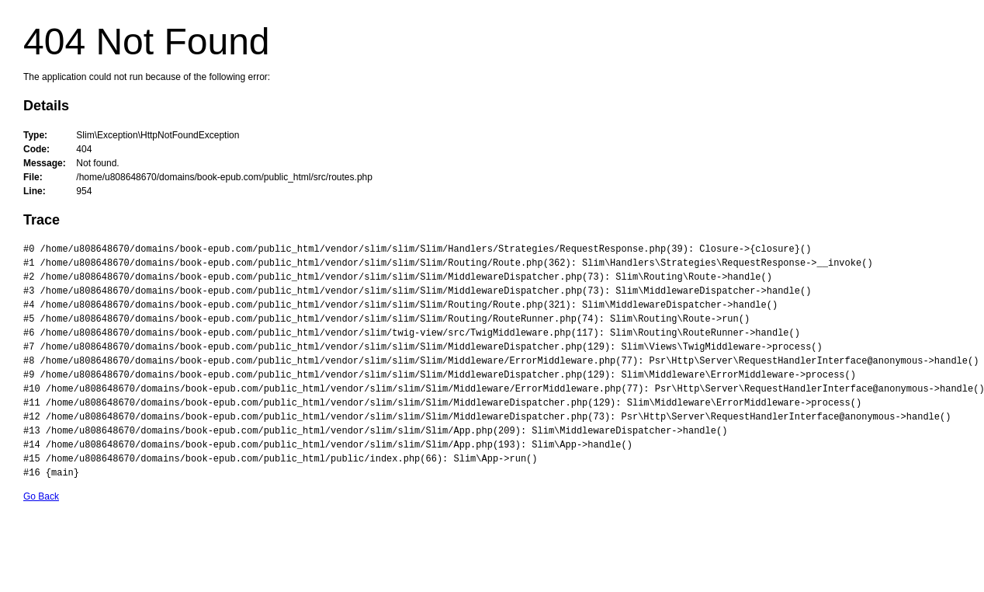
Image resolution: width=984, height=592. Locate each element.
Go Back (41, 496)
